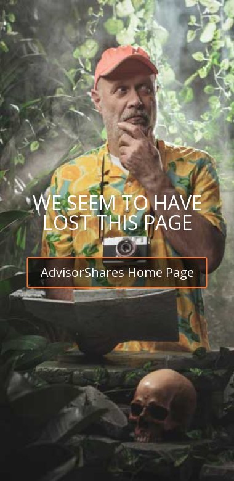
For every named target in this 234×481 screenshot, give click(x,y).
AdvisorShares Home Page (117, 272)
